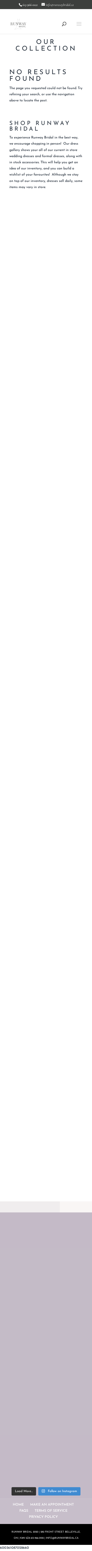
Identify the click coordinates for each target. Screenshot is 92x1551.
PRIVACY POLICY (43, 1517)
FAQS (23, 1511)
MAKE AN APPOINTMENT (52, 1505)
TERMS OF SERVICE (51, 1511)
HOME (18, 1505)
